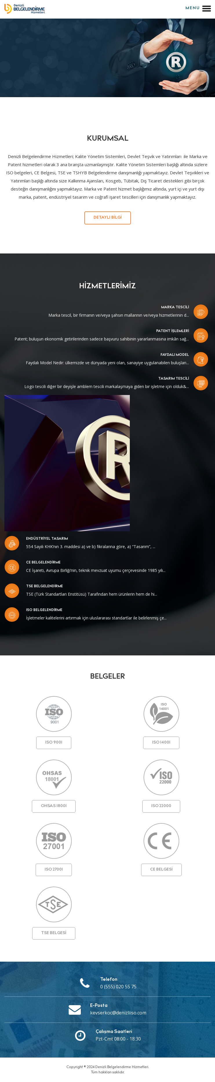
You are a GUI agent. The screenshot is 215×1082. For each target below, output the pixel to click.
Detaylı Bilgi (108, 218)
